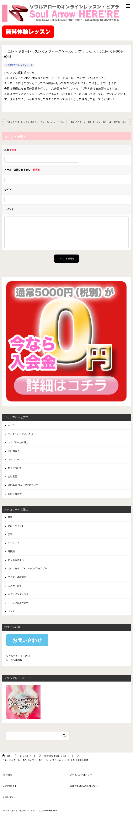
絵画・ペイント (16, 526)
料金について (15, 468)
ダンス (11, 611)
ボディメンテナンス (18, 594)
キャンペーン (15, 459)
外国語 (11, 551)
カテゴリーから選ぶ (18, 442)
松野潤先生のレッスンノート (19, 65)
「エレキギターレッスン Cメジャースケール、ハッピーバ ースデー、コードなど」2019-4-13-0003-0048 (36, 122)
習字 (10, 534)
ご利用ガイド (15, 451)
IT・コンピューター (18, 602)
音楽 (10, 517)
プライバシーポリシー (81, 774)
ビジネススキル (16, 560)
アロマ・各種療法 (17, 577)
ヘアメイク (13, 543)
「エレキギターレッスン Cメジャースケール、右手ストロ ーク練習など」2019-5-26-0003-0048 (100, 122)
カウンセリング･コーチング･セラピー (27, 568)
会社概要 (12, 476)
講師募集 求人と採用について (23, 485)
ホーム (11, 425)
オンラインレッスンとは (20, 433)
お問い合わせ (15, 493)
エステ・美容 (15, 585)
